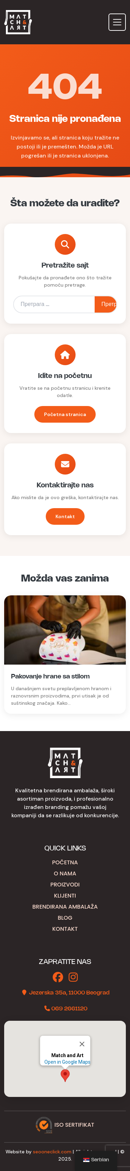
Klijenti (65, 896)
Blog (65, 918)
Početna (65, 862)
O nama (65, 873)
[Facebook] (58, 977)
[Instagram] (73, 977)
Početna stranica (65, 414)
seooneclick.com (52, 1152)
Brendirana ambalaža (65, 907)
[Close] (81, 1044)
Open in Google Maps (67, 1062)
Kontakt (65, 516)
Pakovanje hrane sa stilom (50, 676)
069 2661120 (69, 1008)
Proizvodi (65, 885)
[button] (65, 1075)
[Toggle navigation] (117, 22)
